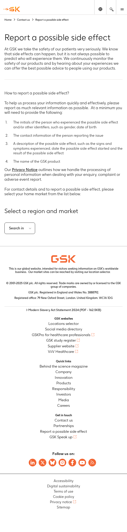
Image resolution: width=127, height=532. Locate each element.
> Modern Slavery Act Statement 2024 (63, 310)
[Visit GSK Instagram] (62, 462)
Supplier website (61, 346)
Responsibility (63, 389)
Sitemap (63, 507)
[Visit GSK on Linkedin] (32, 462)
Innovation (63, 377)
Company (63, 372)
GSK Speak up (60, 437)
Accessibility (64, 481)
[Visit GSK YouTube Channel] (82, 462)
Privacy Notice (25, 169)
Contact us (23, 19)
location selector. (100, 272)
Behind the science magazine (64, 366)
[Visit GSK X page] (42, 462)
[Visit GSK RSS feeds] (92, 462)
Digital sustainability (63, 486)
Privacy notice (61, 502)
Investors (63, 394)
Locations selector (63, 323)
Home (7, 19)
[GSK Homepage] (11, 9)
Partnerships (63, 425)
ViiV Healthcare (61, 351)
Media (63, 400)
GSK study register (61, 340)
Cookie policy (63, 497)
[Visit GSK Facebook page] (72, 462)
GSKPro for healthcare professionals (61, 335)
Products (63, 383)
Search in (16, 228)
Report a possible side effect (63, 431)
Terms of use (63, 491)
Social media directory (63, 329)
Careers (63, 405)
